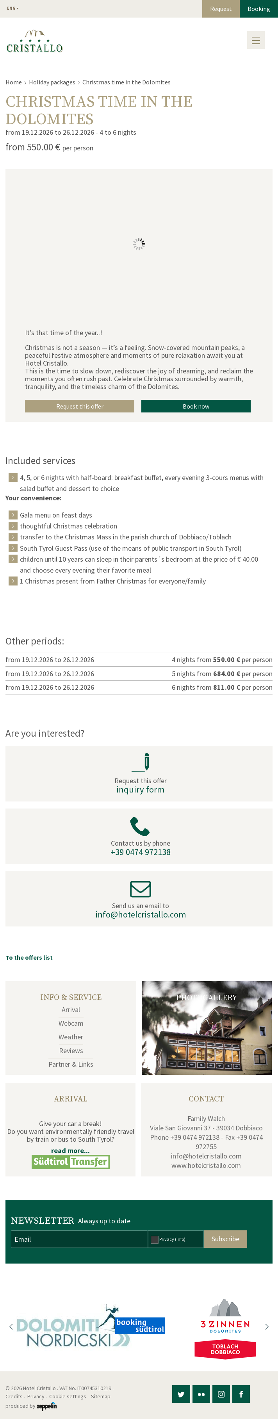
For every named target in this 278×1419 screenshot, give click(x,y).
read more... (70, 1150)
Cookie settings (67, 1396)
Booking (259, 8)
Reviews (71, 1050)
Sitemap (102, 1396)
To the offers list (29, 957)
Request (221, 8)
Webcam (71, 1023)
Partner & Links (70, 1064)
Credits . (15, 1396)
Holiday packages (52, 82)
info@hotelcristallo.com (140, 914)
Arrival (71, 1009)
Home (13, 82)
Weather (71, 1036)
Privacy (172, 1239)
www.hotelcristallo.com (206, 1165)
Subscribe (225, 1238)
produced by (31, 1405)
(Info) (180, 1239)
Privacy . (37, 1396)
